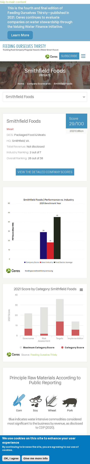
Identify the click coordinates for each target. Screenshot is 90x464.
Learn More (20, 35)
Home (21, 83)
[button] (45, 97)
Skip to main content (13, 2)
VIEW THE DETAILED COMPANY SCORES (45, 172)
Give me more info (35, 458)
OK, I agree (11, 458)
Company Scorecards (39, 83)
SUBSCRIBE (69, 56)
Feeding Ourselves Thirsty (44, 354)
